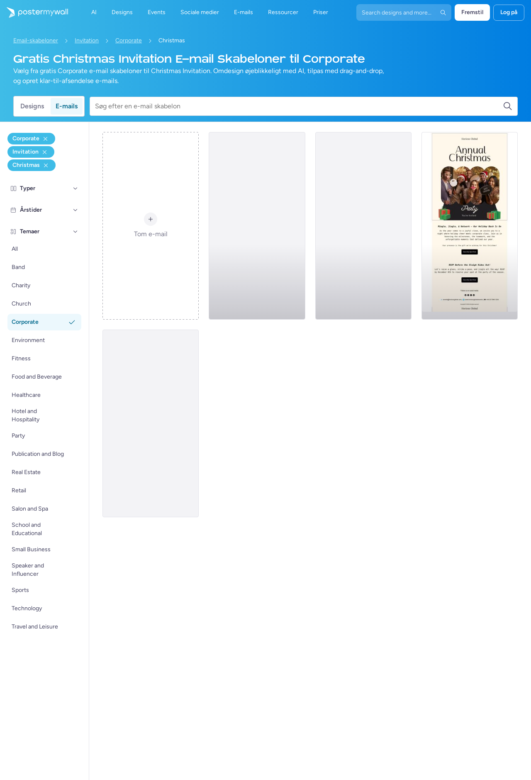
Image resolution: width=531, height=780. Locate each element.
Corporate (128, 40)
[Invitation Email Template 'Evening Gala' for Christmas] (150, 423)
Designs (32, 106)
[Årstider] (75, 210)
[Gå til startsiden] (34, 12)
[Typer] (75, 188)
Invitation (87, 40)
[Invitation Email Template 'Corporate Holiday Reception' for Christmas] (363, 226)
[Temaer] (75, 231)
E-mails (67, 106)
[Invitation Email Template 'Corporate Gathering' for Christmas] (257, 226)
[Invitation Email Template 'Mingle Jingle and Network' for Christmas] (469, 226)
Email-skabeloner (35, 40)
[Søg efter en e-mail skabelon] (299, 106)
